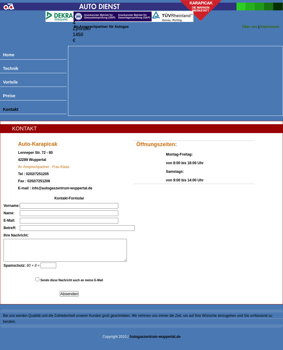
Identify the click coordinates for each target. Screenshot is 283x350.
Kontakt (10, 109)
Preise (9, 95)
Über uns (249, 27)
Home (8, 54)
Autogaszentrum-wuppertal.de (155, 341)
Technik (10, 68)
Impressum (270, 27)
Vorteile (10, 82)
